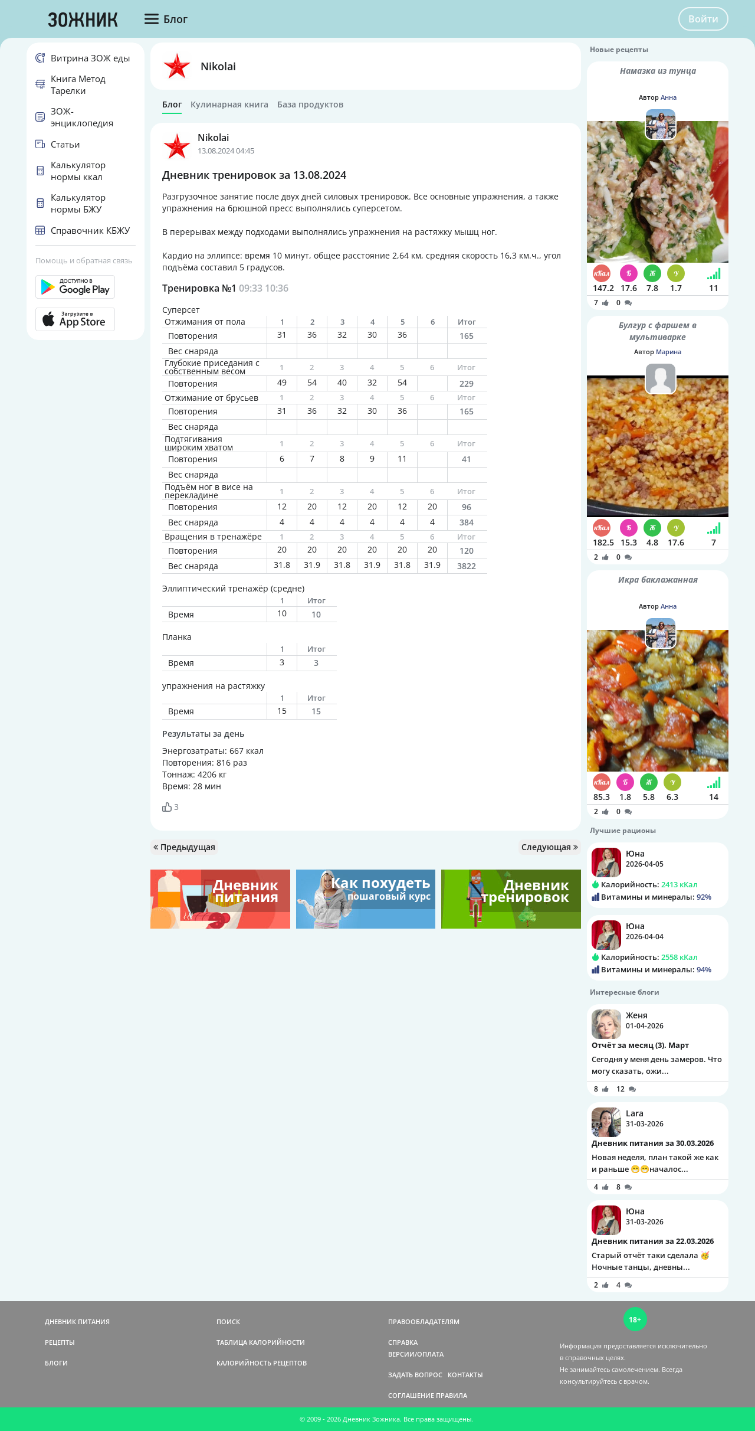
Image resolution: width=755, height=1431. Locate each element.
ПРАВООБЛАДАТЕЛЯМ (423, 1321)
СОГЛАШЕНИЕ (411, 1395)
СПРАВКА (403, 1342)
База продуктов (310, 104)
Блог (172, 104)
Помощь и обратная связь (84, 260)
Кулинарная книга (229, 104)
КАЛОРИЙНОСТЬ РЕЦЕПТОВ (261, 1362)
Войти (703, 18)
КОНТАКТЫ (465, 1374)
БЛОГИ (56, 1362)
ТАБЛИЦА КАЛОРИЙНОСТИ (260, 1342)
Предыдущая (184, 846)
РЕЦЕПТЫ (60, 1342)
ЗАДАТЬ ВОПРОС (415, 1374)
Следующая (549, 846)
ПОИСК (228, 1321)
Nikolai (218, 66)
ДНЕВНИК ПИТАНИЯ (77, 1321)
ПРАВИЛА (451, 1395)
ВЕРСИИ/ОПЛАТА (416, 1354)
